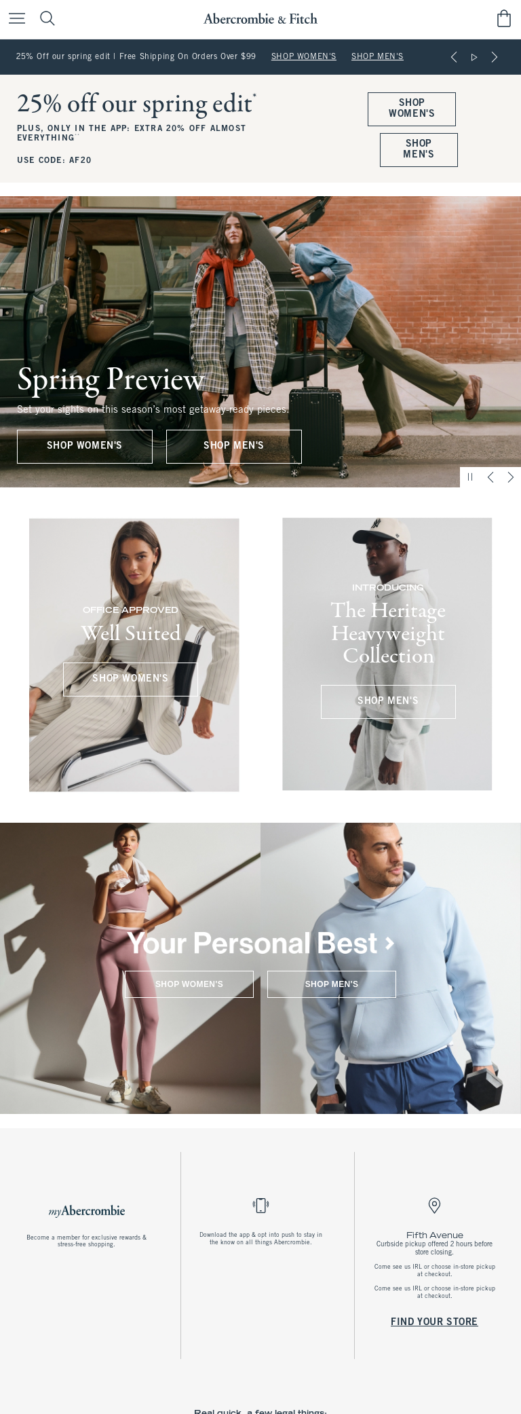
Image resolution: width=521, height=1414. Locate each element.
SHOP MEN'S (377, 57)
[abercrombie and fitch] (260, 19)
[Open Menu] (13, 19)
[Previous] (454, 57)
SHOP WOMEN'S (303, 57)
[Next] (494, 57)
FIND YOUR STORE (434, 1322)
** (77, 136)
